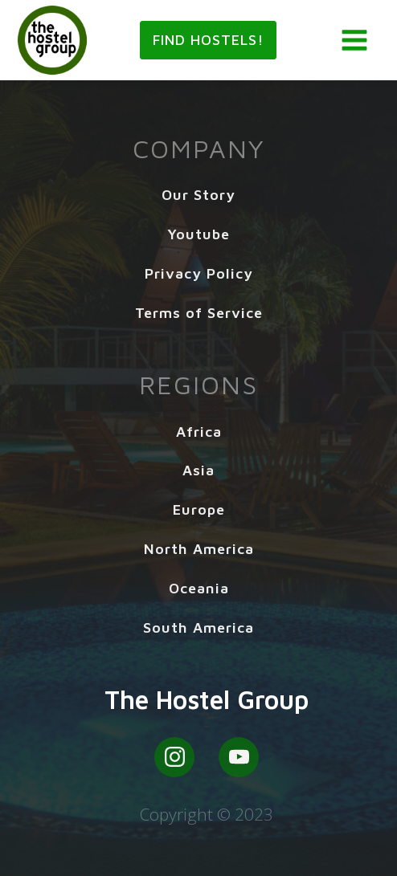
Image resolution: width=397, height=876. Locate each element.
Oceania (199, 588)
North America (199, 548)
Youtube (198, 234)
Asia (198, 470)
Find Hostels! (208, 39)
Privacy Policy (199, 273)
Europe (199, 509)
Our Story (198, 194)
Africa (199, 431)
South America (198, 627)
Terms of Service (199, 312)
